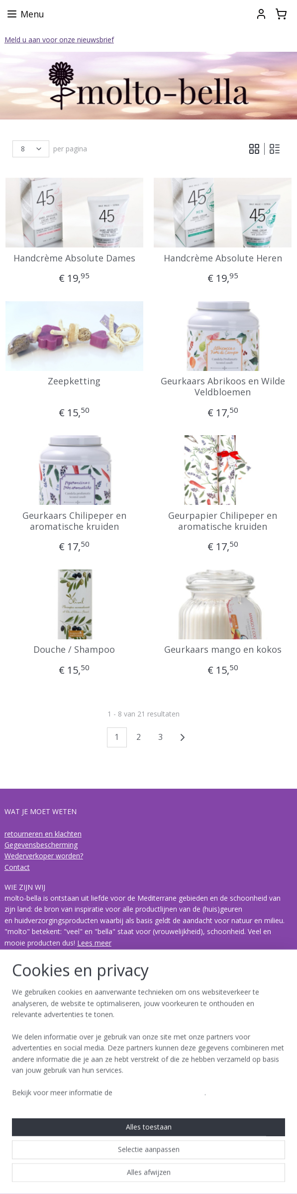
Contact (17, 867)
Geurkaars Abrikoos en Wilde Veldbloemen (223, 386)
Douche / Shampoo (74, 649)
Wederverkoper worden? (43, 855)
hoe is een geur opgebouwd (49, 1060)
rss (128, 1176)
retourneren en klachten (43, 833)
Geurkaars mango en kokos (223, 649)
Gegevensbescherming (41, 844)
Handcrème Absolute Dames (74, 258)
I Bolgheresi (23, 1082)
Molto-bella (26, 1125)
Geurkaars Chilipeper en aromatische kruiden (74, 521)
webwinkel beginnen (166, 1176)
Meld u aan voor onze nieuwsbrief (59, 39)
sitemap (107, 1176)
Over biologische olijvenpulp (49, 1049)
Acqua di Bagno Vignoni (42, 1093)
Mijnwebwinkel (253, 1176)
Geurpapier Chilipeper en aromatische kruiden (222, 521)
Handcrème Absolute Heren (223, 258)
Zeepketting (74, 381)
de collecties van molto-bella (50, 1071)
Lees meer (94, 943)
